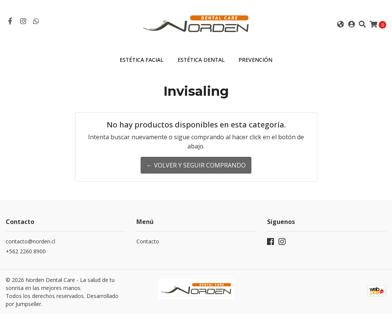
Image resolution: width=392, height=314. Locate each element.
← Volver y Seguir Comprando (196, 165)
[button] (340, 24)
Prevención (255, 59)
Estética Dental (201, 59)
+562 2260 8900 (26, 251)
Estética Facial (141, 59)
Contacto (147, 241)
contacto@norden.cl (30, 241)
